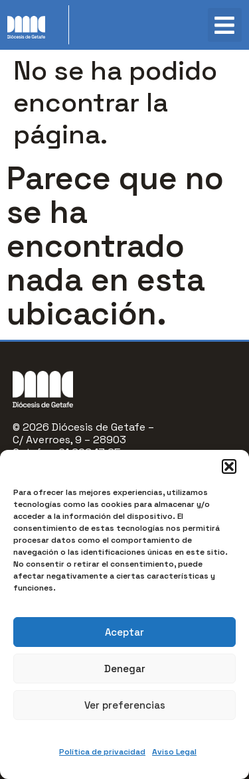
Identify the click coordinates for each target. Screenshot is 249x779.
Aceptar (124, 632)
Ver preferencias (124, 705)
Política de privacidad (102, 751)
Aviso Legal (174, 751)
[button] (229, 466)
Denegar (124, 668)
